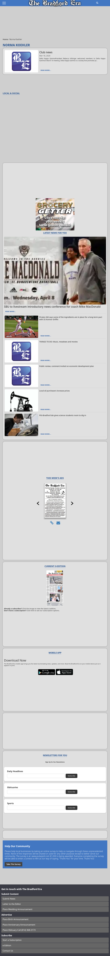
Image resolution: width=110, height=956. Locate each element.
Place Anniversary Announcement (19, 924)
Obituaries (12, 787)
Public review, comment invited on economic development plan (66, 366)
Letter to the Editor (12, 904)
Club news (45, 52)
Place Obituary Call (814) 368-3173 (19, 930)
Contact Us (8, 950)
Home (6, 39)
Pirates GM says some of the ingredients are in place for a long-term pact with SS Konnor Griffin (70, 318)
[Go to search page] (97, 3)
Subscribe (71, 776)
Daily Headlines (15, 771)
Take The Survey (13, 864)
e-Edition (7, 945)
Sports (10, 803)
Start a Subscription (12, 940)
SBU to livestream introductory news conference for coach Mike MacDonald (52, 306)
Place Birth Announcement (15, 919)
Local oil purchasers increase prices (54, 391)
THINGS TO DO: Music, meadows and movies (58, 341)
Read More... (46, 70)
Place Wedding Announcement (17, 909)
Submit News (9, 898)
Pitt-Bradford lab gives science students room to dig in (62, 415)
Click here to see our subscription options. (43, 610)
